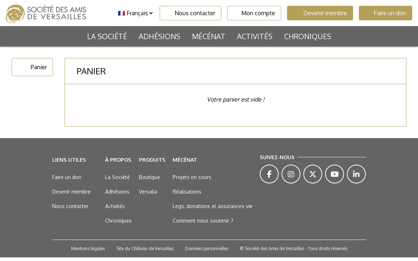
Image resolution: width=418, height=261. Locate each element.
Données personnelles (206, 248)
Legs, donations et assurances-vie (213, 206)
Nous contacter (190, 13)
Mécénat (208, 36)
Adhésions (159, 36)
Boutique (149, 177)
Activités (254, 36)
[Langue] (135, 13)
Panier (32, 67)
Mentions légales (88, 248)
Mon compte (254, 13)
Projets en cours (192, 177)
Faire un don (385, 13)
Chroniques (307, 36)
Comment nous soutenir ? (203, 221)
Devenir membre (320, 13)
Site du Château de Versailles (144, 248)
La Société (107, 36)
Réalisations (187, 191)
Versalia (148, 191)
